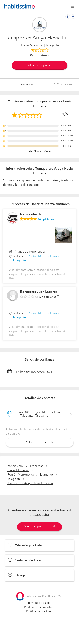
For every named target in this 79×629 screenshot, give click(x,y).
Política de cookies (38, 611)
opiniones (46, 219)
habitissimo (15, 466)
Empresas (36, 466)
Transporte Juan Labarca (38, 292)
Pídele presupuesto (40, 65)
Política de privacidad (38, 607)
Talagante (14, 479)
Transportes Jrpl (32, 214)
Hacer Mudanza (31, 45)
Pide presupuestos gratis (39, 526)
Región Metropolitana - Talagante (30, 474)
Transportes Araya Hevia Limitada (30, 483)
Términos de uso (39, 603)
